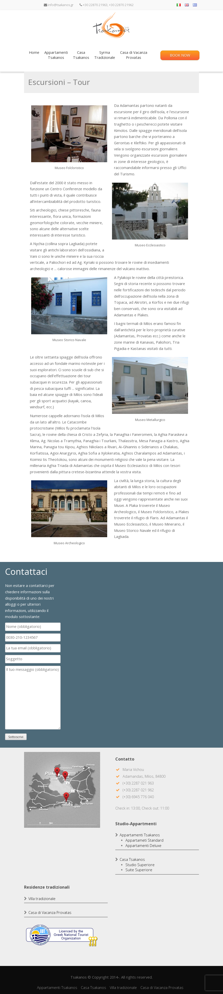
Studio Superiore (140, 864)
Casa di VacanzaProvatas (133, 55)
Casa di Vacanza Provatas (49, 912)
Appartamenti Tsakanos (140, 835)
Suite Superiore (138, 869)
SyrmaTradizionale (104, 55)
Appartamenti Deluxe (143, 845)
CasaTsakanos (81, 55)
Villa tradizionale (41, 898)
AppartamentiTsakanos (56, 55)
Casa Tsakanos (132, 859)
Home (34, 55)
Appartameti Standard (144, 840)
